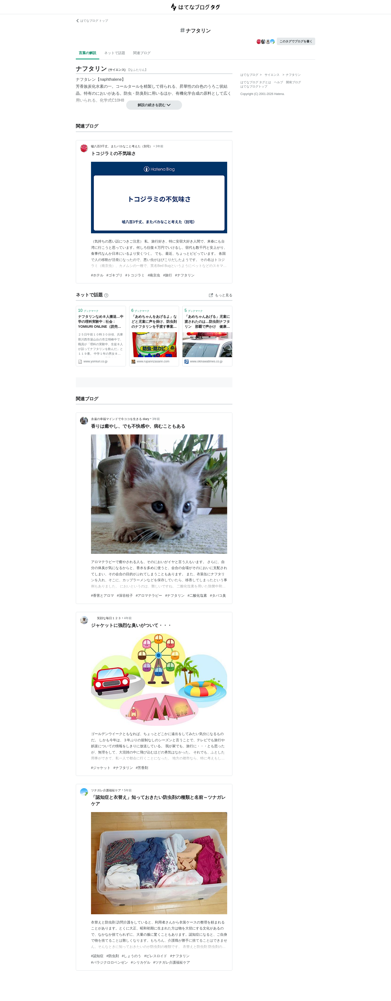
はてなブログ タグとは (255, 82)
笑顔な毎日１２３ (106, 618)
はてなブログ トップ (92, 20)
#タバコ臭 (218, 595)
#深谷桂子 (125, 595)
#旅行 (167, 275)
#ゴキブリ (114, 275)
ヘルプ (278, 82)
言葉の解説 (87, 53)
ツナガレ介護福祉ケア (106, 790)
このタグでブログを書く (296, 41)
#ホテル (97, 275)
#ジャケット (100, 768)
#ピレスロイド (155, 956)
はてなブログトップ (253, 86)
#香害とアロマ (102, 595)
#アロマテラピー (149, 595)
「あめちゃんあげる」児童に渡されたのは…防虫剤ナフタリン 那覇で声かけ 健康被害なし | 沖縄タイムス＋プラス (207, 322)
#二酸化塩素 (197, 595)
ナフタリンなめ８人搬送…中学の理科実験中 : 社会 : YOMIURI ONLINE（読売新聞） (100, 322)
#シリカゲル (140, 962)
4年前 (128, 618)
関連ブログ (142, 53)
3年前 (159, 146)
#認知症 (97, 956)
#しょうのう (131, 956)
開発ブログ (293, 82)
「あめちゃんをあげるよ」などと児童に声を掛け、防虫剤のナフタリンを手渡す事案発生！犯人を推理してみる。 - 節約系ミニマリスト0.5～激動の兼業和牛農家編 (154, 322)
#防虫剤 (112, 956)
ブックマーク (88, 310)
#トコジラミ (135, 275)
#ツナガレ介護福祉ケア (171, 962)
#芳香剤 (142, 768)
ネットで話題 (114, 53)
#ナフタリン (185, 275)
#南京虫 (154, 275)
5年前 (128, 790)
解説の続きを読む (154, 105)
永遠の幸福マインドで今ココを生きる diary (120, 419)
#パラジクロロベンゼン (109, 962)
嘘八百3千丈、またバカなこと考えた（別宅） (122, 146)
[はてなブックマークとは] (106, 294)
